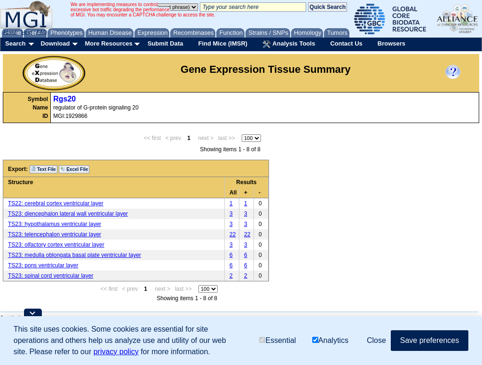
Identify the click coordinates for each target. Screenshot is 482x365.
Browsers (391, 43)
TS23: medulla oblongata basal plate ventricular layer (74, 255)
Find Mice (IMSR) (222, 43)
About (10, 32)
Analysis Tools (288, 44)
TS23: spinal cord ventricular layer (50, 275)
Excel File (74, 169)
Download (55, 43)
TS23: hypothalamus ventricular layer (54, 224)
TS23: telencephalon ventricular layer (54, 234)
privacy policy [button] (116, 352)
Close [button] (376, 340)
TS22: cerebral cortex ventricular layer (55, 203)
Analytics (330, 340)
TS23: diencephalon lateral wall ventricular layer (68, 213)
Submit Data (165, 43)
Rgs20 (64, 99)
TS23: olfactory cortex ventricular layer (56, 244)
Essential (277, 340)
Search (15, 43)
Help (26, 32)
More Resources (108, 43)
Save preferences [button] (429, 340)
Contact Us (346, 43)
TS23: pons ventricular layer (43, 265)
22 (232, 234)
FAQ (42, 32)
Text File (43, 169)
